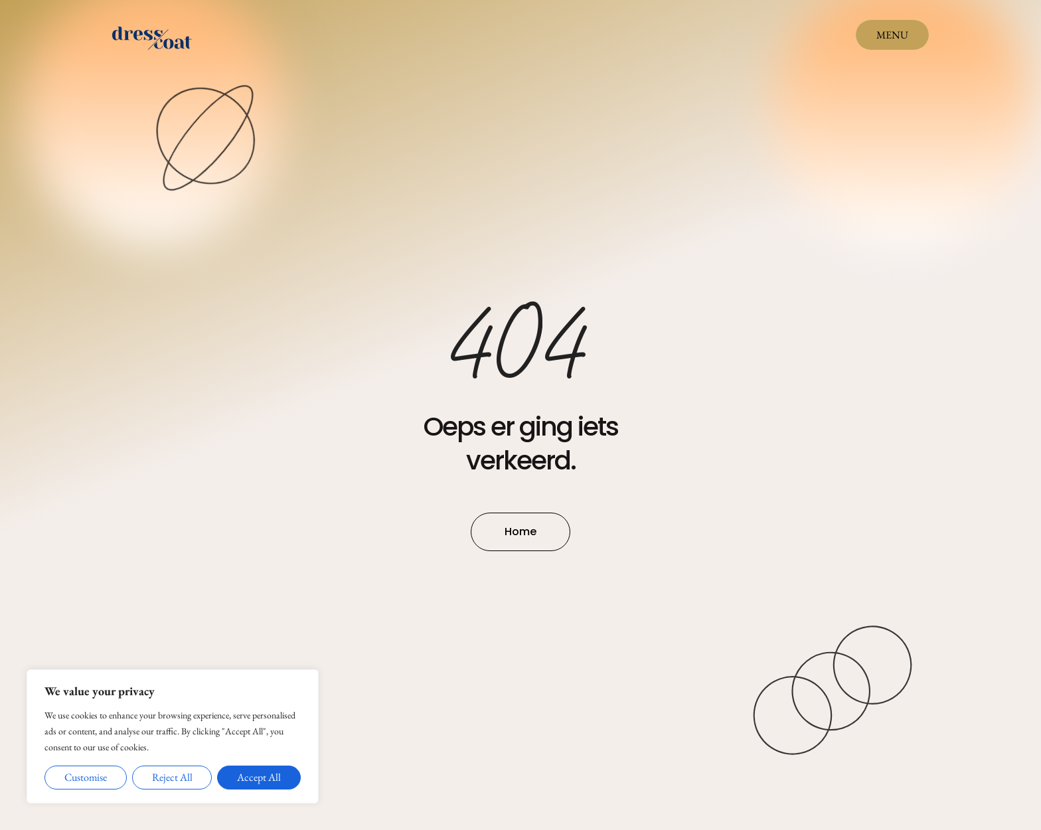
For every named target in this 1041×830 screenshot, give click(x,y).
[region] (173, 736)
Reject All (172, 777)
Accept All (259, 777)
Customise (85, 777)
